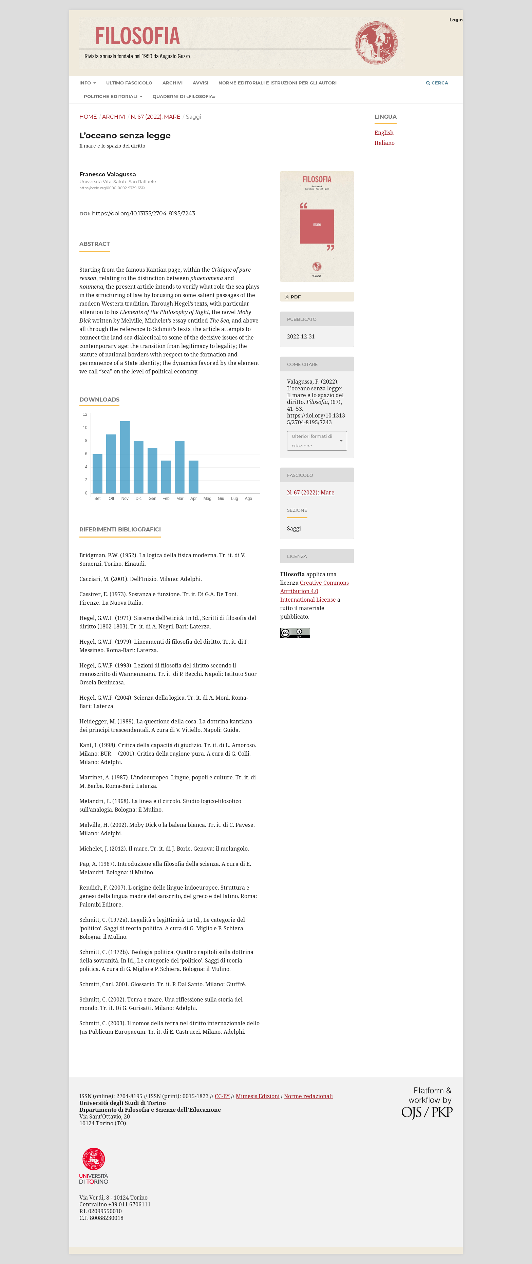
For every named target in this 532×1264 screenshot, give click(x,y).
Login (456, 19)
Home (88, 117)
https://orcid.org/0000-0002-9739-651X (112, 188)
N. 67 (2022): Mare (155, 117)
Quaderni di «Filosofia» (184, 96)
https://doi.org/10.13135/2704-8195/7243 (143, 213)
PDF (295, 296)
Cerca (437, 82)
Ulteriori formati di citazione (312, 440)
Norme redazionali (308, 1096)
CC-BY (222, 1096)
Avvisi (200, 82)
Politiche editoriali (111, 96)
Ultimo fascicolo (129, 82)
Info (85, 82)
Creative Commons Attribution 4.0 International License (314, 591)
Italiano (385, 143)
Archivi (173, 82)
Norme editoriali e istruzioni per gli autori (277, 82)
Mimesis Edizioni (258, 1096)
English (384, 132)
